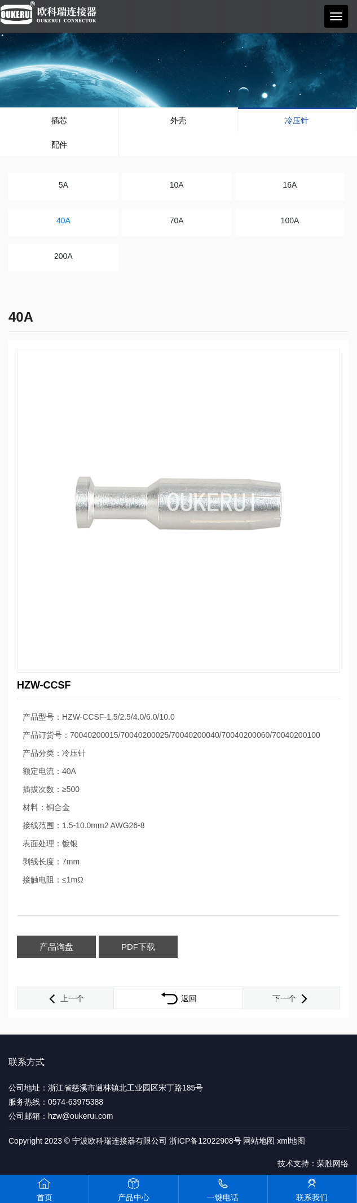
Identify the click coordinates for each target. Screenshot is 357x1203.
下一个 (291, 998)
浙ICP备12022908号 (205, 1140)
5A (63, 184)
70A (177, 220)
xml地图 (291, 1140)
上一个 (65, 998)
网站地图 (259, 1140)
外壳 (178, 120)
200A (63, 256)
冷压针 (296, 120)
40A (63, 220)
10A (177, 184)
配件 (59, 144)
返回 (178, 998)
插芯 (59, 120)
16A (290, 184)
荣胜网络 (333, 1163)
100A (290, 220)
